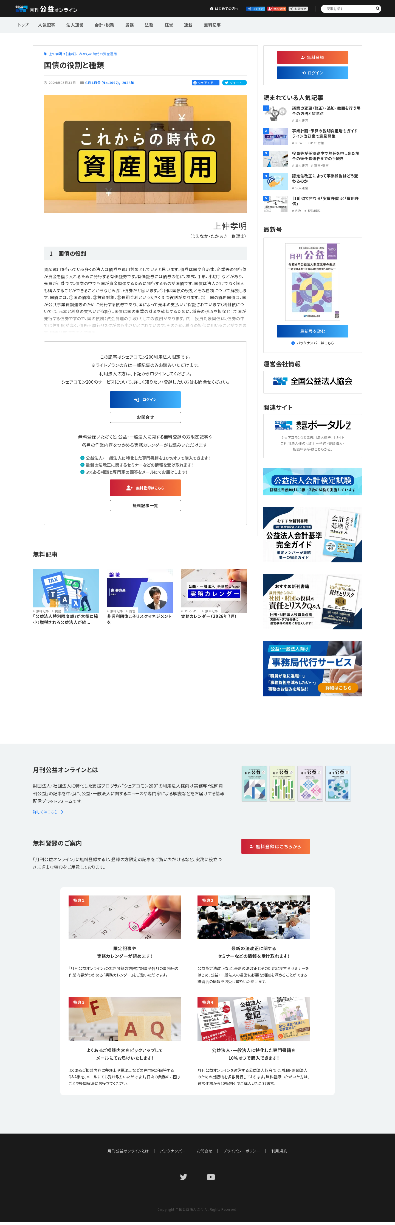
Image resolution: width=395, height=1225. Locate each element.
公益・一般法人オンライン (55, 8)
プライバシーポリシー (242, 1154)
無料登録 (251, 8)
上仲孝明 (55, 53)
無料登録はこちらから (299, 850)
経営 (154, 24)
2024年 (128, 82)
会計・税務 (98, 24)
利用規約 (280, 1154)
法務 (138, 24)
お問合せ (291, 8)
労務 (121, 24)
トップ (23, 24)
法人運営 (71, 24)
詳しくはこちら (49, 815)
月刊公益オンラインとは (128, 1154)
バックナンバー (173, 1154)
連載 (171, 24)
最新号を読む (313, 332)
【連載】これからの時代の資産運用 (91, 53)
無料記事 (192, 24)
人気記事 (46, 24)
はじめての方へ (169, 8)
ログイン (210, 8)
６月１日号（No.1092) (102, 82)
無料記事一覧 (145, 510)
